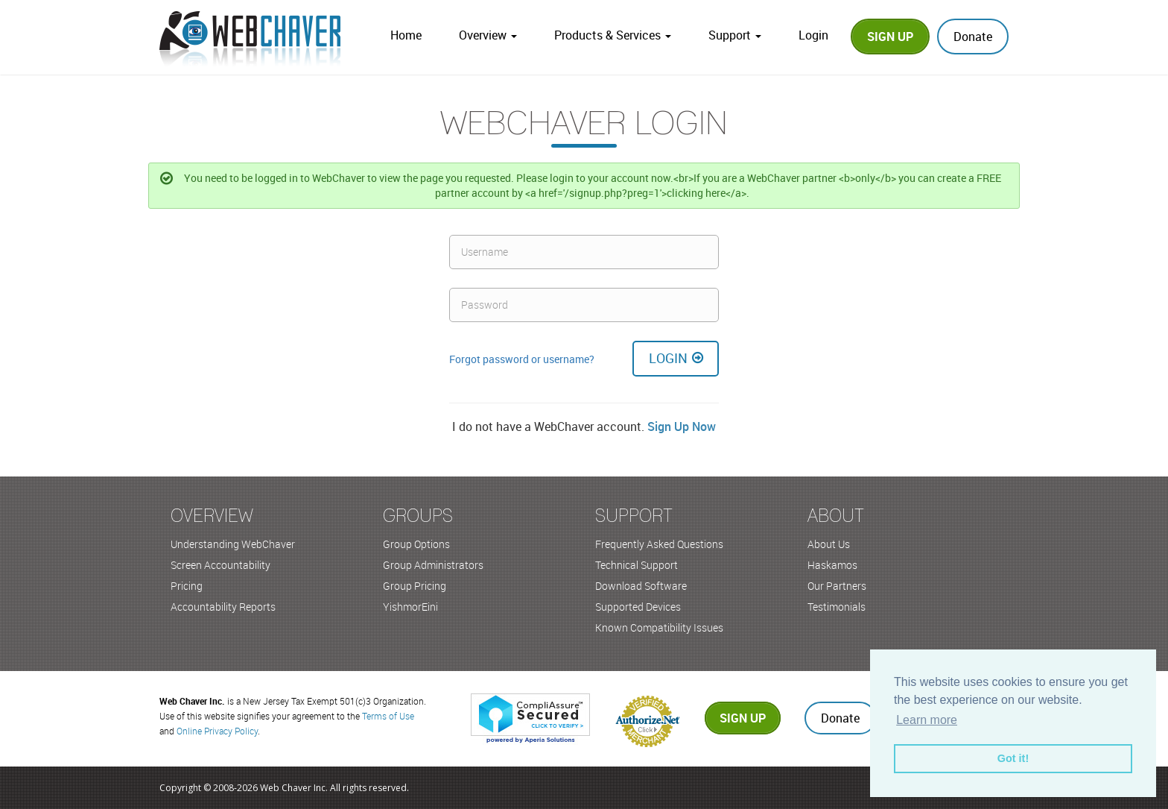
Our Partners (836, 586)
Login (813, 35)
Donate (972, 36)
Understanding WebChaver (233, 544)
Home (406, 35)
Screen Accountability (220, 565)
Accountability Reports (223, 606)
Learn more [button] (926, 720)
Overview (488, 35)
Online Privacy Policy (217, 731)
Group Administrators (433, 565)
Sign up (743, 718)
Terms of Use (388, 716)
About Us (828, 544)
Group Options (416, 544)
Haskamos (832, 565)
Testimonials (836, 606)
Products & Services (612, 35)
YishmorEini (410, 606)
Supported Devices (638, 606)
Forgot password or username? (521, 359)
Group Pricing (414, 586)
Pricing (187, 586)
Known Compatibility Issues (659, 627)
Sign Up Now (681, 426)
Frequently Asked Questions (659, 544)
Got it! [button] (1013, 758)
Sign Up (890, 36)
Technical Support (636, 565)
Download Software (641, 586)
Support (734, 35)
